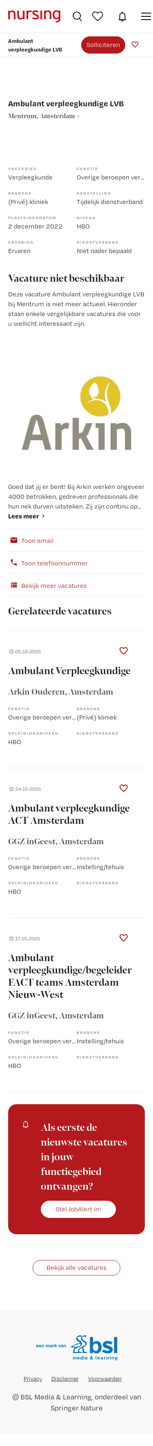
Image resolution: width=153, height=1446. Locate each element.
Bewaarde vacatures (98, 16)
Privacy (33, 1378)
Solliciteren (103, 44)
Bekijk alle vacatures (76, 1267)
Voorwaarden (105, 1378)
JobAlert (122, 16)
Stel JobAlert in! (78, 1209)
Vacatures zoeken (77, 16)
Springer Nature (77, 1407)
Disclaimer (65, 1378)
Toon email (30, 540)
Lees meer (23, 516)
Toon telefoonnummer (48, 562)
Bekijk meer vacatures (47, 585)
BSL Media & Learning (55, 1396)
